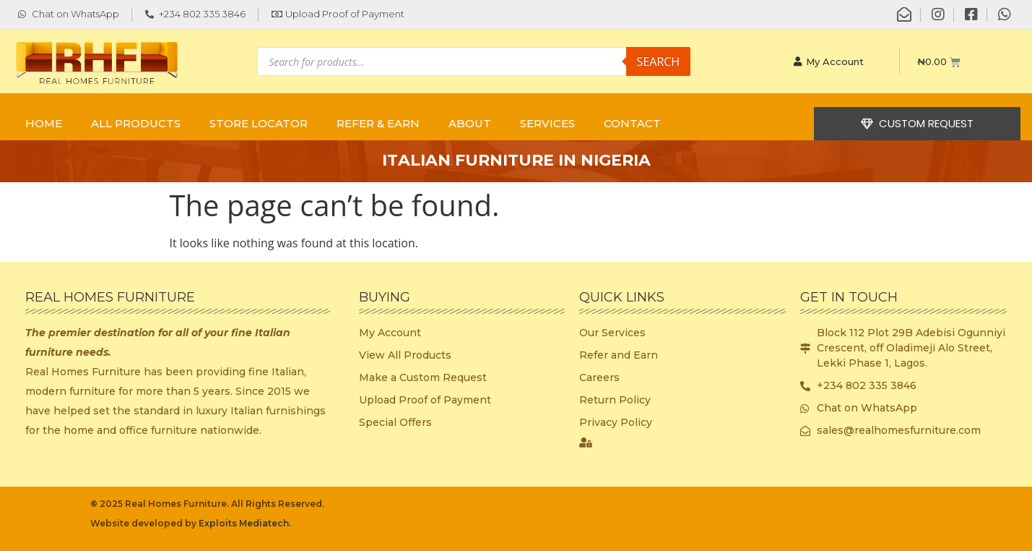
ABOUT (469, 123)
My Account (829, 61)
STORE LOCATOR (258, 123)
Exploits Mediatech (244, 523)
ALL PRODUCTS (136, 123)
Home (43, 123)
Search (658, 61)
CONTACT (632, 123)
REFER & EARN (378, 123)
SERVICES (547, 123)
